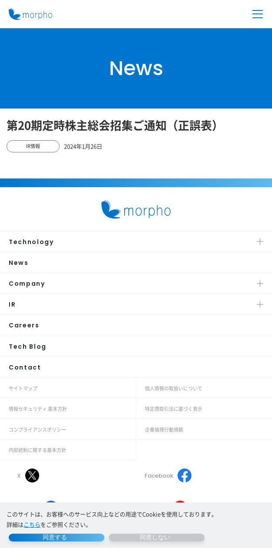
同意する (55, 537)
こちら (32, 524)
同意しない (155, 537)
